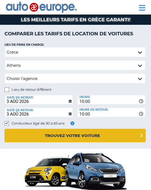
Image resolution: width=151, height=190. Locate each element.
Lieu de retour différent (31, 89)
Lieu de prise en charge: (24, 44)
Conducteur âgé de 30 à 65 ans (38, 123)
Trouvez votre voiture (72, 135)
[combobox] (111, 99)
